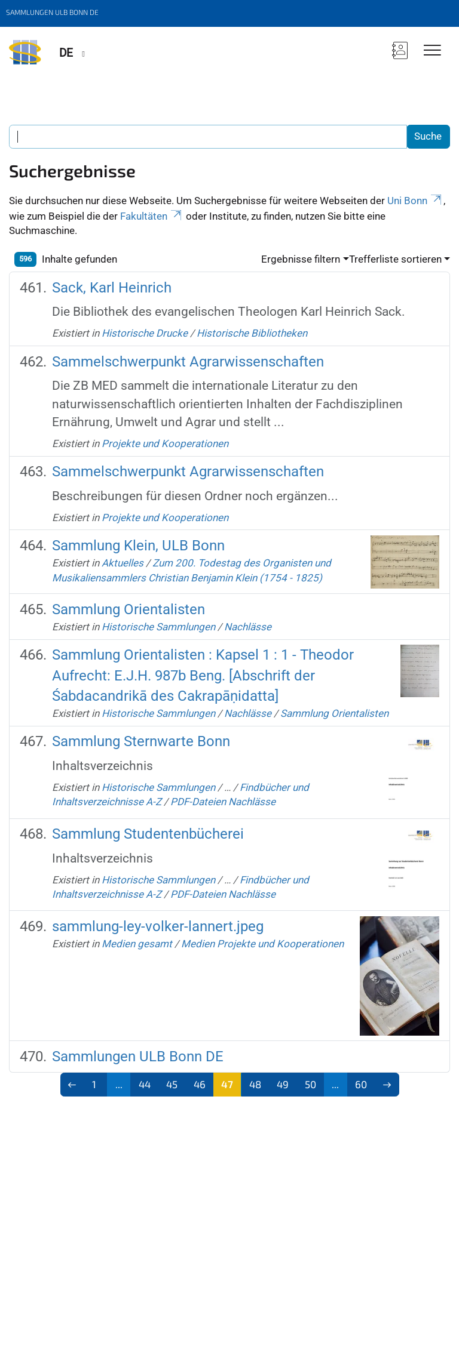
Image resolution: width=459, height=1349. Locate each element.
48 (255, 1084)
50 (310, 1084)
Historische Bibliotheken (252, 333)
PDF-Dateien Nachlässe (223, 802)
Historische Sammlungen (158, 627)
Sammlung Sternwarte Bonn (141, 741)
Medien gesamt (137, 944)
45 (172, 1084)
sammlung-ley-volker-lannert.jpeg (158, 926)
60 (361, 1084)
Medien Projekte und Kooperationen (262, 944)
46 (200, 1084)
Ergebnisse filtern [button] (300, 259)
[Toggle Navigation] (432, 51)
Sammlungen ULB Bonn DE (138, 1056)
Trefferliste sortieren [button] (395, 259)
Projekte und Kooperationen (165, 443)
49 (283, 1084)
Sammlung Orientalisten (128, 609)
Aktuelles (122, 563)
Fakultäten (151, 216)
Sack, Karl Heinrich (112, 287)
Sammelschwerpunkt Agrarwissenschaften (188, 361)
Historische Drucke (145, 333)
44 (145, 1084)
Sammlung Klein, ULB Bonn (138, 545)
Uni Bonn (415, 201)
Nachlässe (247, 627)
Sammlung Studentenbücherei (148, 834)
